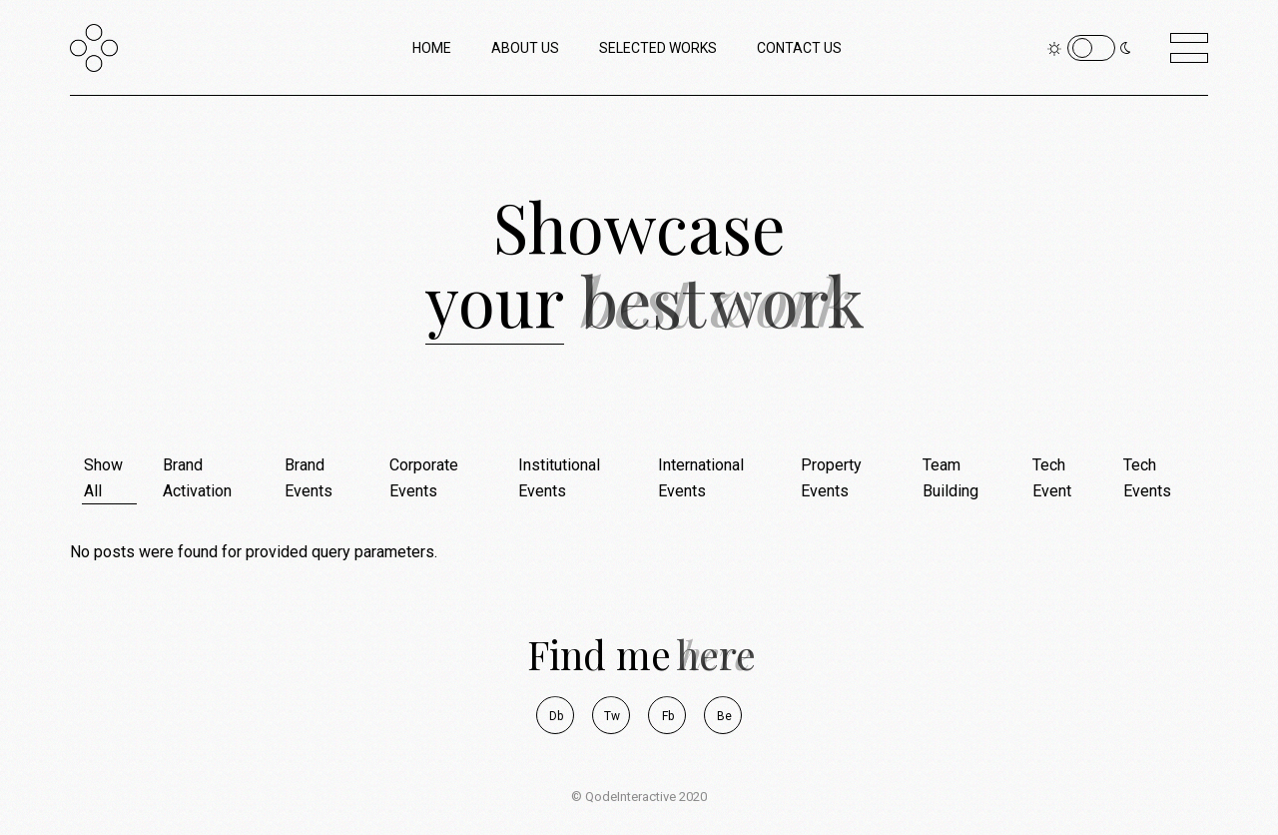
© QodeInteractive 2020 (639, 796)
